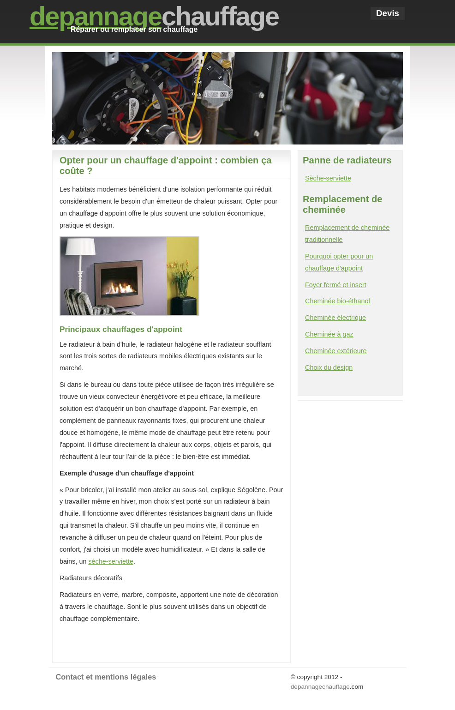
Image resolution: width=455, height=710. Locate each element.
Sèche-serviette (328, 178)
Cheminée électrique (335, 317)
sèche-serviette (110, 561)
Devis (387, 13)
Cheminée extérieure (336, 351)
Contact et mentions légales (106, 677)
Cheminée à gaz (329, 334)
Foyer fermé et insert (335, 285)
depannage (96, 16)
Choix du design (329, 367)
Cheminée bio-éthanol (337, 301)
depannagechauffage (320, 686)
